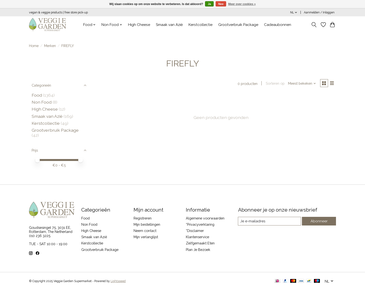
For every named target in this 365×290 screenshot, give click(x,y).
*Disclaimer (195, 231)
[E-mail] (270, 221)
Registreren (143, 218)
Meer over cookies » (242, 4)
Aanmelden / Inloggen (319, 12)
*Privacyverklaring (200, 224)
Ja (209, 4)
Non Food (42, 102)
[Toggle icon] (314, 24)
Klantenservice (197, 237)
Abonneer (319, 221)
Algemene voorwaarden (205, 218)
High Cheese (139, 25)
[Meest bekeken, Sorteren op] (301, 84)
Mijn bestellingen (147, 224)
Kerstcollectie (200, 25)
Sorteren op (274, 84)
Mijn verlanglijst (146, 237)
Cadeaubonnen (277, 25)
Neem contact (145, 231)
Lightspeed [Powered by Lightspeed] (118, 281)
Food (37, 95)
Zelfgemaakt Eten (200, 243)
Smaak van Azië (169, 25)
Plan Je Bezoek (198, 250)
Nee (221, 4)
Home (34, 46)
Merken (50, 46)
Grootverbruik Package (238, 25)
